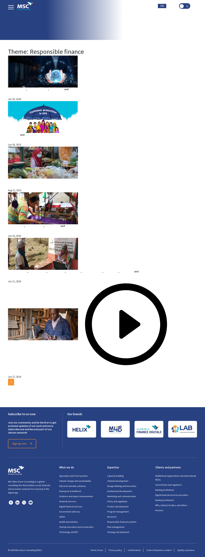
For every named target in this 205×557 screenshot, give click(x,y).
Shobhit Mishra (147, 271)
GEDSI (62, 516)
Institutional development (119, 491)
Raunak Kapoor (74, 226)
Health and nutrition (68, 521)
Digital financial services (70, 506)
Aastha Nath (57, 89)
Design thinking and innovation (121, 486)
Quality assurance (186, 550)
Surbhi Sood (127, 271)
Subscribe (147, 6)
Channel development (117, 481)
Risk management (115, 527)
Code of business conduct (159, 550)
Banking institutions (164, 489)
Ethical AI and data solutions (72, 486)
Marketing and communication (121, 496)
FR (162, 6)
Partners (159, 510)
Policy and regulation (117, 501)
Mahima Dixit (32, 134)
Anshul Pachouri (17, 89)
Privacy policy (115, 550)
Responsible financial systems (121, 521)
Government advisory (69, 511)
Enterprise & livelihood (70, 491)
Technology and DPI (68, 532)
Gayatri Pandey (56, 271)
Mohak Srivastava (92, 271)
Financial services (67, 501)
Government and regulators (168, 484)
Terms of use (96, 550)
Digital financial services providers (171, 495)
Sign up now (22, 443)
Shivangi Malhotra (38, 89)
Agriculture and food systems (73, 475)
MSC (10, 180)
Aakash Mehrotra (17, 271)
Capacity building (115, 475)
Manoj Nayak (73, 271)
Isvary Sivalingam (18, 367)
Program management (118, 511)
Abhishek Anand (37, 271)
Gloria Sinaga (52, 226)
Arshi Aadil (14, 134)
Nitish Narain (111, 271)
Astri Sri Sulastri (34, 226)
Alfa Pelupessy (16, 226)
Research (111, 516)
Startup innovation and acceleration (76, 527)
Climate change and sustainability (75, 481)
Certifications (134, 550)
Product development (117, 506)
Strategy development (118, 532)
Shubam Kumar (77, 89)
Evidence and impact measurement (76, 496)
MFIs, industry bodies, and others (171, 505)
